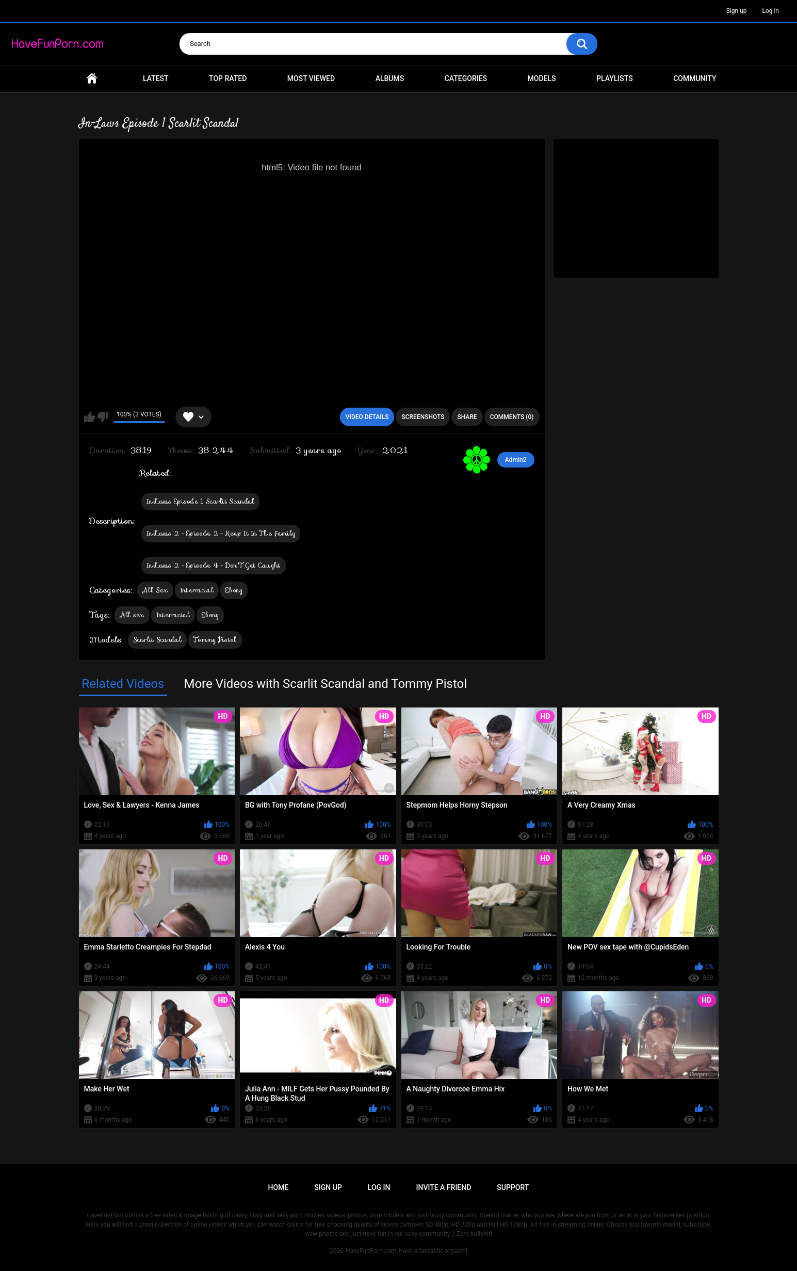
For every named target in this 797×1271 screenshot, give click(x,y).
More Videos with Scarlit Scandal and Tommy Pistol (325, 684)
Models (542, 78)
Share (467, 417)
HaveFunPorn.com (371, 1250)
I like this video (89, 417)
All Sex (155, 590)
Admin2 (516, 459)
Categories (466, 78)
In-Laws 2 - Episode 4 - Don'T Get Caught (214, 565)
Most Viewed (311, 78)
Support (513, 1187)
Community (694, 78)
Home (92, 79)
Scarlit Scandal (157, 640)
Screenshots (422, 417)
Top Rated (228, 78)
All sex (132, 615)
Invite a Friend (443, 1187)
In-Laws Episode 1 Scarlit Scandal (201, 501)
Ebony (234, 590)
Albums (390, 78)
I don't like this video (102, 417)
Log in (770, 10)
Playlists (614, 78)
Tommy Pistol (215, 640)
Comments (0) (512, 417)
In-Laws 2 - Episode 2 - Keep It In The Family (221, 533)
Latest (156, 78)
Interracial (197, 590)
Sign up (736, 10)
